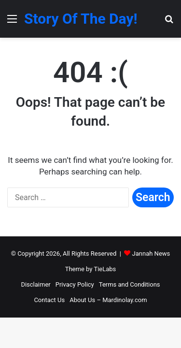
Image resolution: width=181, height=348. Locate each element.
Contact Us (49, 300)
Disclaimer (35, 284)
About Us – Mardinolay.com (108, 300)
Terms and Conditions (129, 284)
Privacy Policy (75, 284)
